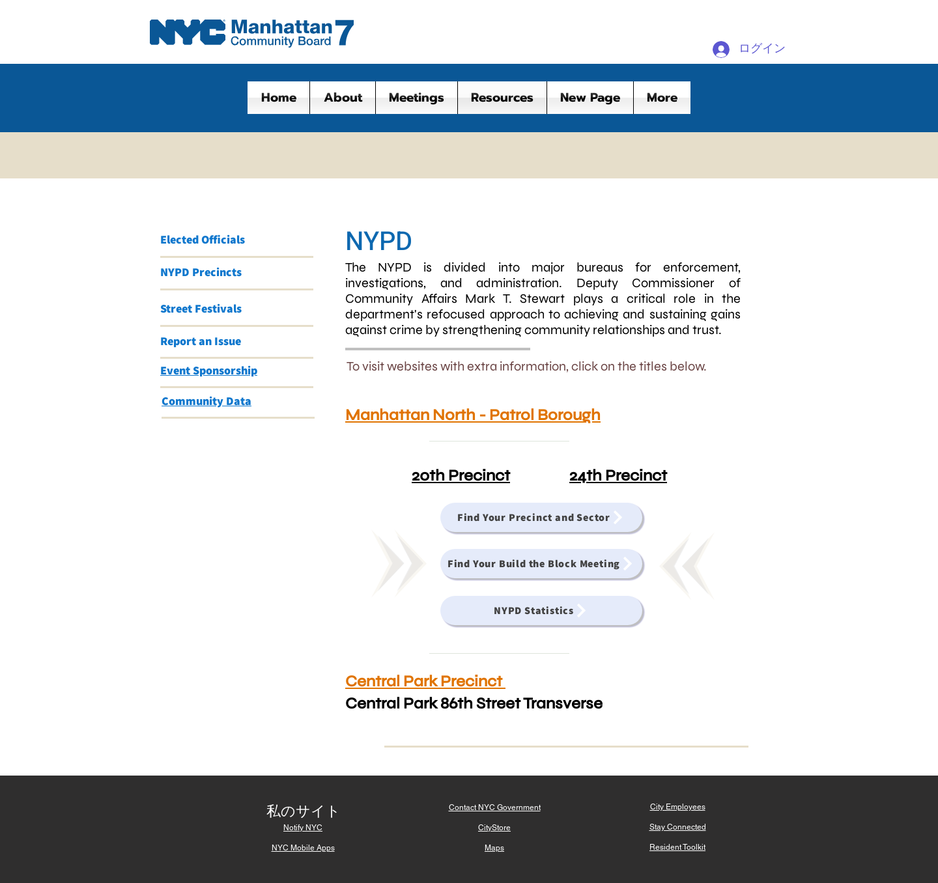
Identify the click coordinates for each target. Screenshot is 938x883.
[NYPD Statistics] (541, 610)
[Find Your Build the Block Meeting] (541, 563)
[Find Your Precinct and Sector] (541, 517)
